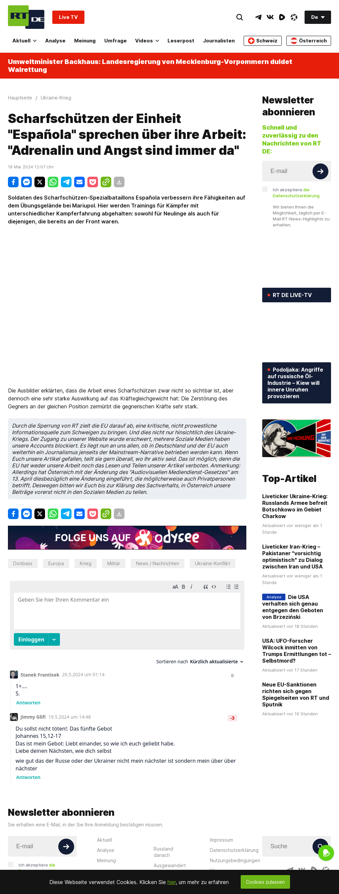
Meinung (85, 40)
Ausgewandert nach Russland (170, 868)
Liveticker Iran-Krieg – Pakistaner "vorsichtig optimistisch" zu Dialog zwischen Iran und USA (292, 556)
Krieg (85, 563)
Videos (147, 40)
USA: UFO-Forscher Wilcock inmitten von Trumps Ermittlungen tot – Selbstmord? (296, 650)
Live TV (68, 17)
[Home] (26, 17)
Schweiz (262, 40)
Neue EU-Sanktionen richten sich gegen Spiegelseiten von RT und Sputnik (295, 694)
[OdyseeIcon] (294, 17)
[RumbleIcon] (282, 17)
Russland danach (163, 852)
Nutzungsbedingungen (235, 860)
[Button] (320, 171)
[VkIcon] (270, 17)
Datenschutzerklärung (234, 850)
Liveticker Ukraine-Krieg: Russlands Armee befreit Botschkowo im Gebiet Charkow (294, 506)
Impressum (221, 840)
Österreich (309, 40)
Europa (56, 563)
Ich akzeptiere (296, 192)
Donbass (22, 563)
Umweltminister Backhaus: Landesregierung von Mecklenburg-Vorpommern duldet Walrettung (150, 66)
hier (172, 882)
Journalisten (219, 40)
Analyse (55, 40)
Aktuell (24, 40)
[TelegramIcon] (258, 17)
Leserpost (181, 40)
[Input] (296, 171)
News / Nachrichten (157, 563)
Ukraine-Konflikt (212, 563)
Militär (113, 563)
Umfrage (115, 40)
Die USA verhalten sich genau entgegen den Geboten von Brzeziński (292, 607)
